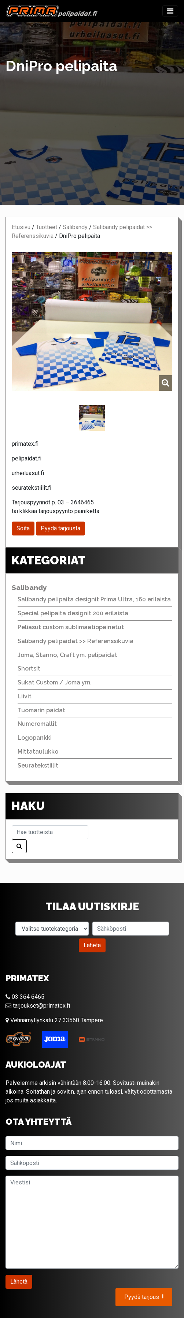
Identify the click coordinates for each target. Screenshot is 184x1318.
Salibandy (75, 227)
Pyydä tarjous (143, 1297)
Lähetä (92, 945)
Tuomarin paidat (41, 710)
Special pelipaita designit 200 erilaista (73, 613)
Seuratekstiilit (38, 765)
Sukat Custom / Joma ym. (55, 682)
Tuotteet (46, 227)
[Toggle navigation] (170, 10)
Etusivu (21, 227)
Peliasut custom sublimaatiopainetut (71, 627)
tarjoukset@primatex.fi (37, 1005)
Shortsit (29, 668)
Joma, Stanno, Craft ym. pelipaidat (67, 654)
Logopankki (35, 737)
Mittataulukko (38, 751)
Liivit (25, 696)
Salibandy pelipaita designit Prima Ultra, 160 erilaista (94, 599)
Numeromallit (37, 723)
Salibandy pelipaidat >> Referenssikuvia (75, 641)
